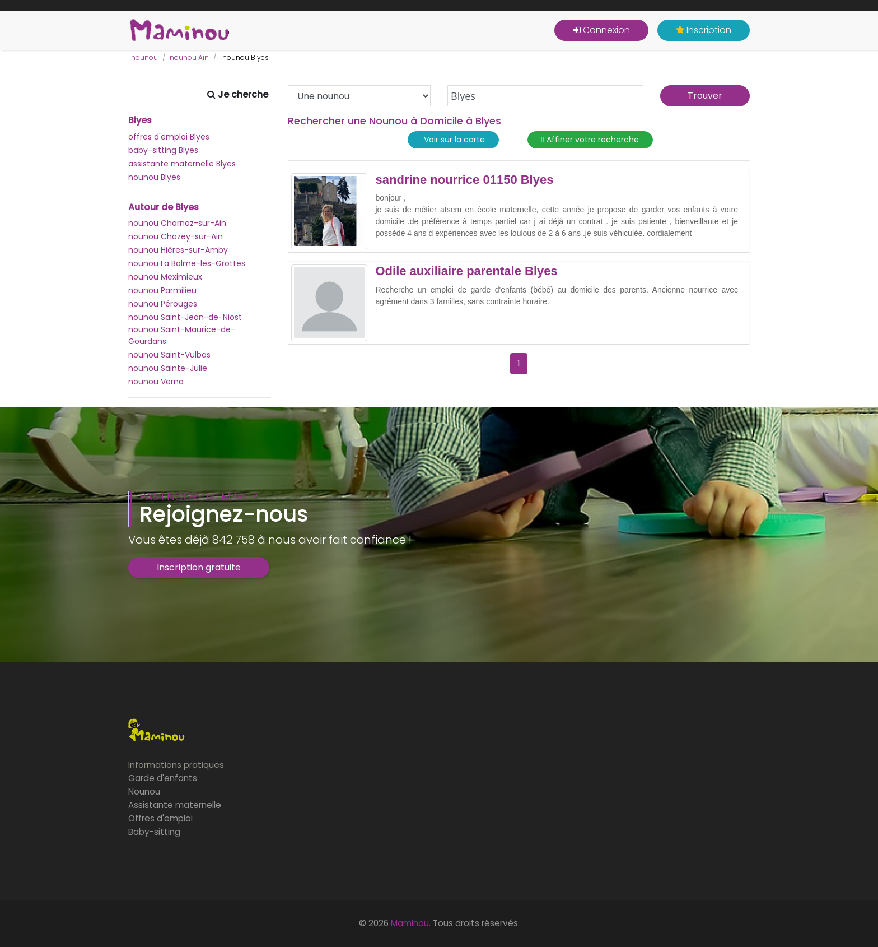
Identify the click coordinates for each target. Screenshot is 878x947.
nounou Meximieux (165, 276)
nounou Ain (189, 57)
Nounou (144, 791)
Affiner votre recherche (590, 140)
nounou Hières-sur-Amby (178, 250)
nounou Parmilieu (162, 290)
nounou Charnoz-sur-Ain (177, 223)
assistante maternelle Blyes (182, 163)
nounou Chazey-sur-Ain (175, 236)
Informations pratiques (176, 764)
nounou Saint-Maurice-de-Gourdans (181, 335)
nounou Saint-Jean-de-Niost (185, 317)
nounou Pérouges (162, 303)
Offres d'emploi (160, 818)
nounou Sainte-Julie (167, 368)
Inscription (703, 30)
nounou (144, 57)
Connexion (601, 30)
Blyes (140, 120)
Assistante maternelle (174, 805)
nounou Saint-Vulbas (169, 354)
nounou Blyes (154, 177)
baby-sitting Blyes (163, 150)
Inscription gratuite (199, 567)
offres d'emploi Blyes (168, 136)
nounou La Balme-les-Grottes (186, 263)
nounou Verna (156, 381)
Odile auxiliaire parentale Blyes (467, 271)
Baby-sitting (154, 832)
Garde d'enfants (162, 778)
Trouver (705, 95)
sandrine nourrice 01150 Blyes (465, 180)
